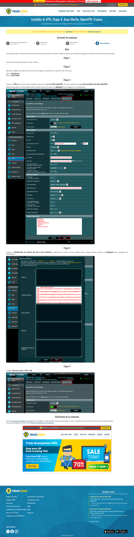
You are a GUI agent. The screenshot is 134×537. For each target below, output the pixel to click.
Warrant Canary (12, 513)
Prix (78, 11)
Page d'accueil (11, 497)
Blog (29, 506)
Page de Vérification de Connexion (42, 423)
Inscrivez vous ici (94, 31)
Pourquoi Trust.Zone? (66, 11)
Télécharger (102, 11)
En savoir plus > (94, 521)
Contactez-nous (33, 500)
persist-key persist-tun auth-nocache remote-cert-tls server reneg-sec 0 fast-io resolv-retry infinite (59, 226)
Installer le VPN (89, 11)
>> (93, 1)
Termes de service (13, 506)
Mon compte (122, 4)
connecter (69, 31)
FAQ (29, 509)
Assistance (123, 11)
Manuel (30, 513)
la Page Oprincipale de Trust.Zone (22, 421)
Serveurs (112, 11)
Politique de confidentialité (16, 509)
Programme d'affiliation (15, 516)
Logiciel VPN (10, 500)
